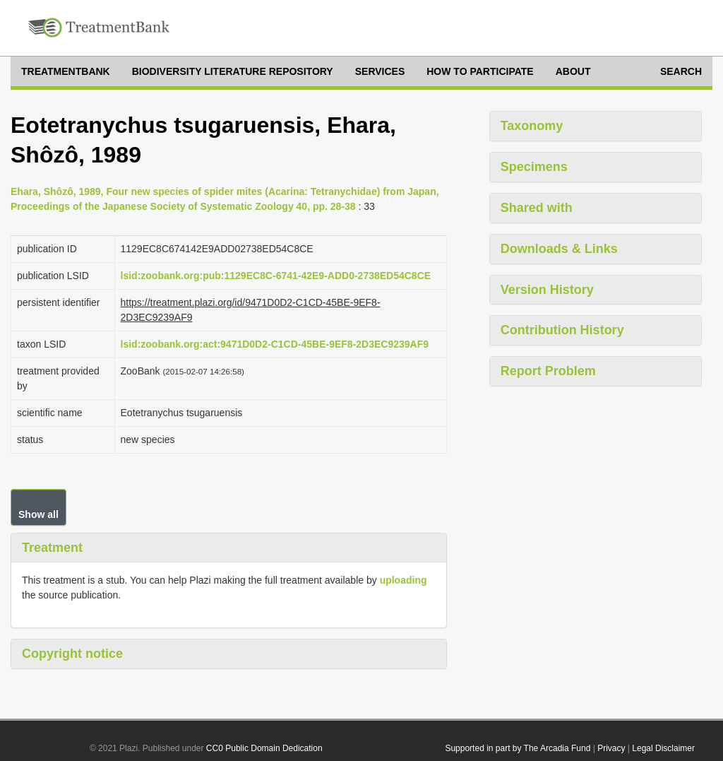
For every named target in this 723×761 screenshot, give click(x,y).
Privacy (611, 748)
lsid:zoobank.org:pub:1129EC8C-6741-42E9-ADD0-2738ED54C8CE (276, 275)
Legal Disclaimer (663, 748)
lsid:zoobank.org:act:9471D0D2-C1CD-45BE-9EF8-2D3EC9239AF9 (275, 344)
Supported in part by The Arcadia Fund (517, 748)
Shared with (537, 208)
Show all (38, 514)
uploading (403, 580)
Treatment (52, 548)
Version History (547, 290)
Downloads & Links (559, 249)
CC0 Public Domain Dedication (264, 748)
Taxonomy (532, 126)
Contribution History (562, 330)
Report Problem (548, 371)
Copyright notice (72, 654)
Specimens (534, 167)
